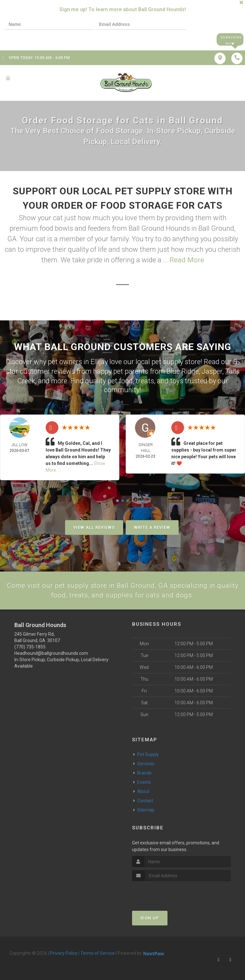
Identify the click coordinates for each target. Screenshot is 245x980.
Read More (186, 261)
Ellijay (99, 362)
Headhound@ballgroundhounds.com (51, 653)
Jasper (212, 371)
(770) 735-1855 (30, 647)
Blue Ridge (183, 371)
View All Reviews (94, 526)
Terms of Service (97, 953)
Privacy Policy (64, 953)
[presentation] (27, 39)
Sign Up (149, 918)
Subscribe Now (229, 39)
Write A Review (152, 526)
